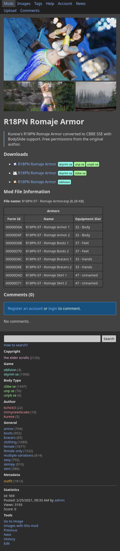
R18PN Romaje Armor (56, 164)
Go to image (13, 521)
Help (50, 3)
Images (24, 3)
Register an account (25, 308)
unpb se (12, 395)
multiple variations (23, 455)
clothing (15, 442)
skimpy (14, 464)
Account (65, 3)
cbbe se (15, 386)
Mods (9, 3)
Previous (10, 530)
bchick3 (13, 407)
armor (13, 428)
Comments (29, 10)
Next (7, 534)
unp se (12, 391)
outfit (13, 481)
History (9, 539)
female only (18, 451)
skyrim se (16, 374)
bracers (13, 437)
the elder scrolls (21, 357)
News (80, 3)
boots (12, 433)
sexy (11, 460)
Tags (38, 3)
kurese (11, 416)
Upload (10, 10)
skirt (11, 468)
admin (59, 500)
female (14, 446)
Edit (7, 543)
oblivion (12, 370)
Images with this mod (21, 525)
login (52, 308)
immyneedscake (20, 412)
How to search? (16, 345)
